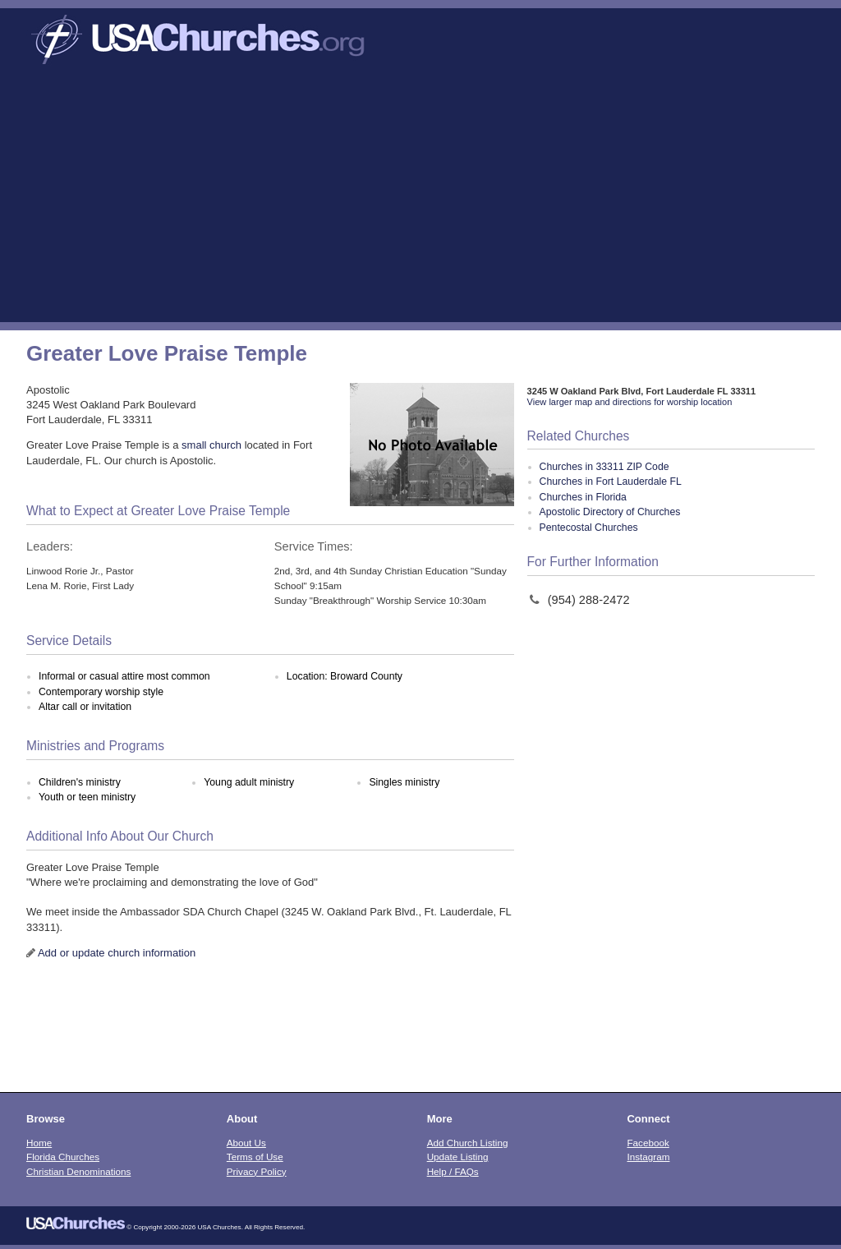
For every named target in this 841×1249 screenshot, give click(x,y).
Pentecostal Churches (589, 527)
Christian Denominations (78, 1171)
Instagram (648, 1156)
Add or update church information (116, 953)
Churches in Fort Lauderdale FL (611, 481)
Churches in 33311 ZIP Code (604, 466)
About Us (246, 1142)
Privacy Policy (257, 1171)
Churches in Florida (583, 497)
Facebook (648, 1142)
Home (39, 1142)
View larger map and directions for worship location (630, 402)
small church (211, 445)
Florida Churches (62, 1156)
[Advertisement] (420, 199)
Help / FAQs (453, 1171)
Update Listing (458, 1156)
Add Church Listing (467, 1142)
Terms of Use (255, 1156)
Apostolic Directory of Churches (610, 512)
